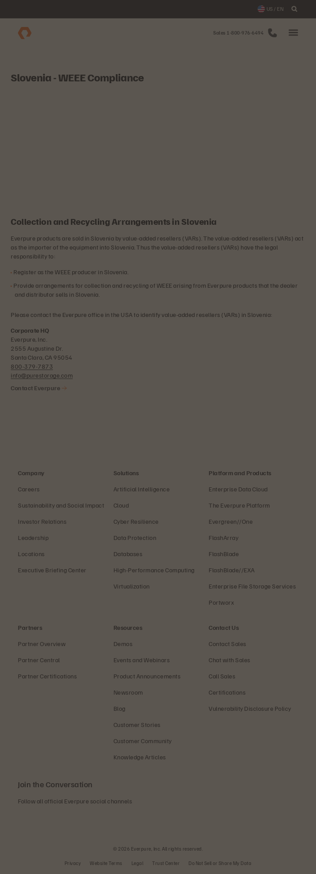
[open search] (294, 9)
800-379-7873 (32, 366)
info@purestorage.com (42, 375)
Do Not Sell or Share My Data (220, 863)
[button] (293, 33)
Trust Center (166, 863)
